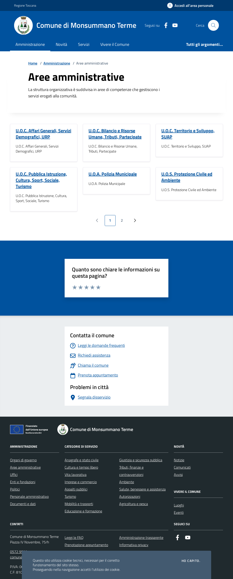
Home (32, 63)
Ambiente (126, 482)
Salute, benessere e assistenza (142, 489)
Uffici (14, 474)
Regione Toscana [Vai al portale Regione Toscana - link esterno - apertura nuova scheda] (25, 5)
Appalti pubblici (76, 489)
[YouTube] (173, 25)
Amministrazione (30, 44)
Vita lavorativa (75, 474)
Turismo (70, 496)
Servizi (83, 44)
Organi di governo (23, 460)
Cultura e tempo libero (81, 467)
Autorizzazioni (129, 496)
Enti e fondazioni (22, 482)
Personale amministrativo (29, 496)
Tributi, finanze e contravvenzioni (131, 471)
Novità (61, 44)
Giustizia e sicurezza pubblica (140, 460)
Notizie (179, 460)
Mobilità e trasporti (79, 503)
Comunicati (182, 467)
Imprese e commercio (81, 482)
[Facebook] (164, 25)
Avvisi (178, 474)
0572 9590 (18, 551)
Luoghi (179, 505)
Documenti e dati (23, 503)
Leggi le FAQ (74, 537)
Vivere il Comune (114, 44)
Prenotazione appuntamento (86, 545)
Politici (15, 489)
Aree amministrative (25, 467)
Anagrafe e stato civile (82, 460)
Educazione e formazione (83, 511)
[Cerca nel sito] (213, 25)
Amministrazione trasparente (141, 537)
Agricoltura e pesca (133, 503)
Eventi (179, 512)
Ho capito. (191, 560)
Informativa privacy (133, 545)
